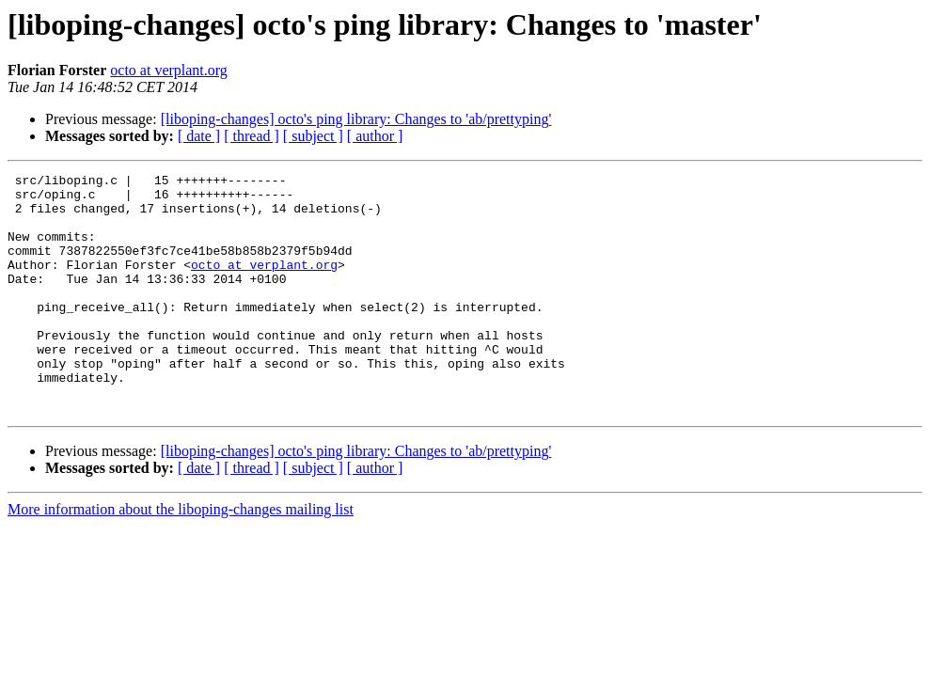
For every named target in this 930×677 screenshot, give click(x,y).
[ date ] (199, 136)
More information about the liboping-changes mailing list (181, 557)
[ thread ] (251, 136)
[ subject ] (313, 136)
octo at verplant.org (169, 70)
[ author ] (375, 136)
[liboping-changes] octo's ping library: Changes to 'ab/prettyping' (356, 119)
